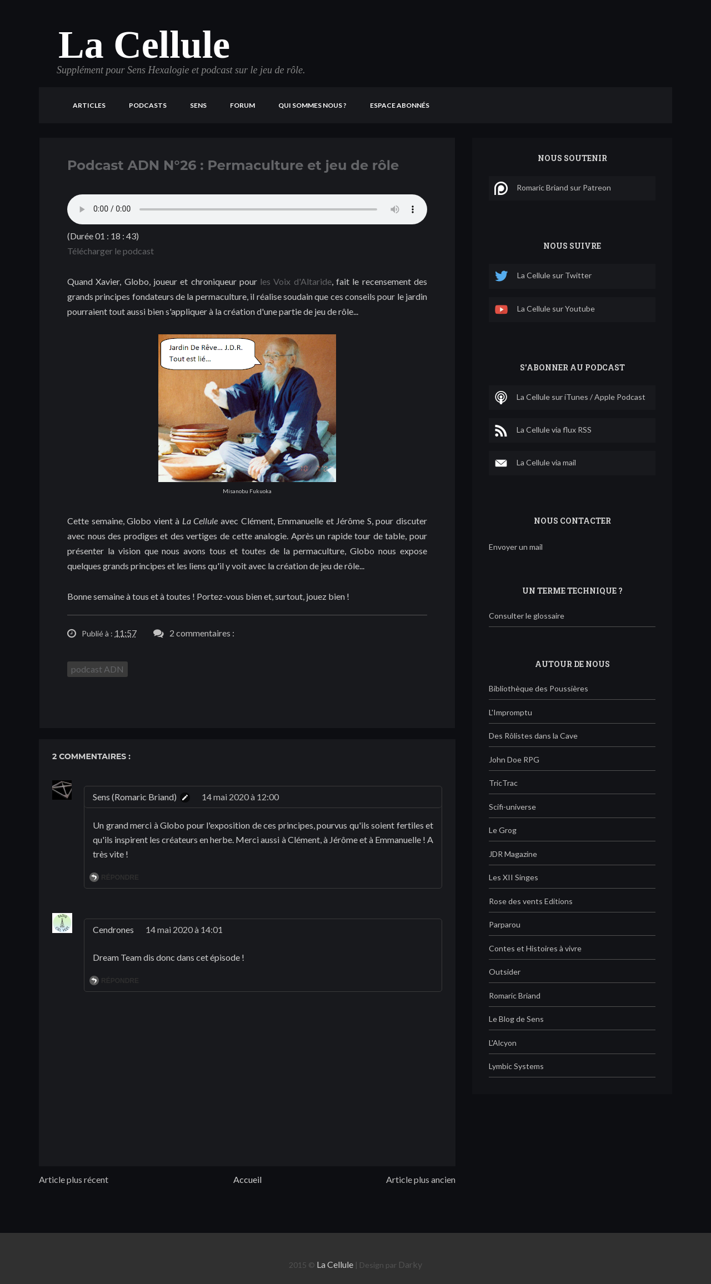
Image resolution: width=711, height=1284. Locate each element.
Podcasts (148, 105)
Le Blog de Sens (516, 1019)
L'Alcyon (503, 1042)
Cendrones (113, 929)
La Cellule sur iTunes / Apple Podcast (569, 397)
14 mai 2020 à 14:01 (184, 929)
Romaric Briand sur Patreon (552, 188)
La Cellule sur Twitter (543, 276)
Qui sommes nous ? (312, 105)
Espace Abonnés (399, 105)
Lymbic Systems (516, 1066)
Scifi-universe (512, 806)
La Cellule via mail (535, 463)
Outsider (504, 971)
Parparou (504, 924)
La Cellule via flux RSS (543, 430)
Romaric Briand (514, 995)
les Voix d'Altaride (296, 281)
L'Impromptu (510, 712)
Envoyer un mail (516, 546)
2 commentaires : (201, 633)
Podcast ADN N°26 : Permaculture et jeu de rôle (233, 165)
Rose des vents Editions (531, 901)
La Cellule (144, 44)
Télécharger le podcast (110, 250)
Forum (242, 105)
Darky (410, 1264)
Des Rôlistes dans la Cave (533, 735)
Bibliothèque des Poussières (538, 688)
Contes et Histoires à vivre (535, 948)
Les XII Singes (513, 877)
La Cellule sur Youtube (544, 310)
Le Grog (503, 830)
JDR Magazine (513, 854)
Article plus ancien (420, 1179)
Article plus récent (73, 1179)
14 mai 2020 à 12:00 (240, 796)
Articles (89, 105)
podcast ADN (97, 669)
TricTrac (503, 783)
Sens (198, 105)
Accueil (247, 1179)
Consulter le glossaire (526, 615)
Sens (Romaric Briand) (135, 796)
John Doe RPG (514, 759)
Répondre (120, 877)
